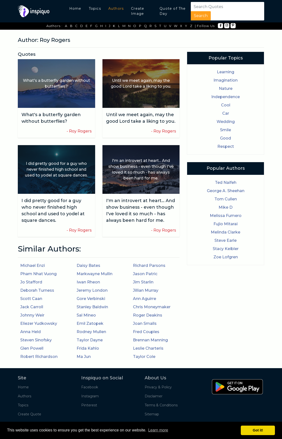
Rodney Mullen (91, 331)
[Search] (220, 6)
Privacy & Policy (158, 387)
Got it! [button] (258, 430)
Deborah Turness (37, 290)
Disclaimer (153, 396)
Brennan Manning (150, 340)
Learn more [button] (158, 430)
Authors (116, 8)
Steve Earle (225, 240)
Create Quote (29, 414)
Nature (225, 88)
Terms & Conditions (161, 405)
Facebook (89, 387)
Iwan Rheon (88, 282)
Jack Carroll (31, 307)
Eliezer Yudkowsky (38, 323)
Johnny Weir (32, 315)
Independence (225, 96)
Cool (225, 105)
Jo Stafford (31, 282)
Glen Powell (31, 348)
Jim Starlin (143, 282)
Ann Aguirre (144, 298)
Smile (225, 130)
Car (225, 113)
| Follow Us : (206, 26)
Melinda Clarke (225, 232)
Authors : (54, 26)
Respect (225, 146)
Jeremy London (92, 290)
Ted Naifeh (225, 182)
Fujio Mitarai (225, 224)
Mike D (225, 207)
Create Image (137, 11)
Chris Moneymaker (152, 307)
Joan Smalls (145, 323)
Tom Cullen (225, 199)
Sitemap (152, 414)
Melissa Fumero (226, 215)
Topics (95, 8)
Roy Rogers (80, 131)
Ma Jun (84, 356)
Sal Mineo (86, 315)
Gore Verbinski (91, 298)
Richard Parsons (149, 265)
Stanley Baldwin (92, 307)
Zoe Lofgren (225, 257)
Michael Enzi (32, 265)
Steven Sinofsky (36, 340)
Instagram (90, 396)
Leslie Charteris (148, 348)
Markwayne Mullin (94, 273)
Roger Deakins (147, 315)
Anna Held (30, 331)
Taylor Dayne (90, 340)
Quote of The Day (173, 11)
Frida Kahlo (88, 348)
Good (225, 138)
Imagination (225, 80)
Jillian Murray (145, 290)
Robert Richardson (39, 356)
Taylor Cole (144, 356)
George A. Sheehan (225, 190)
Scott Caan (31, 298)
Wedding (226, 121)
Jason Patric (145, 273)
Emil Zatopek (90, 323)
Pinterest (89, 405)
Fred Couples (146, 331)
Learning (225, 72)
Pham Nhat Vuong (38, 273)
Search (201, 15)
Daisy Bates (88, 265)
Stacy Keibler (226, 248)
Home (75, 8)
